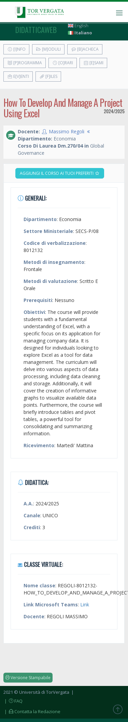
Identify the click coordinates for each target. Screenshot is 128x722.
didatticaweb (36, 29)
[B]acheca (85, 49)
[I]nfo (16, 49)
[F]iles (48, 76)
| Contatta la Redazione (31, 711)
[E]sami (93, 63)
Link (84, 604)
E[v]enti (18, 76)
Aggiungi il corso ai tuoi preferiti (60, 173)
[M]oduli (48, 49)
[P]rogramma (24, 63)
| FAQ (13, 701)
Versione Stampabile (28, 678)
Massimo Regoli (66, 131)
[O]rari (62, 63)
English (78, 26)
